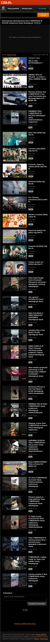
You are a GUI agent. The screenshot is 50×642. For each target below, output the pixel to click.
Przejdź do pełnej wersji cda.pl (25, 624)
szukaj (43, 15)
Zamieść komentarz (37, 604)
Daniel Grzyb (11, 55)
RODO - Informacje (41, 639)
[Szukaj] (19, 15)
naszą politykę (41, 634)
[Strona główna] (6, 2)
